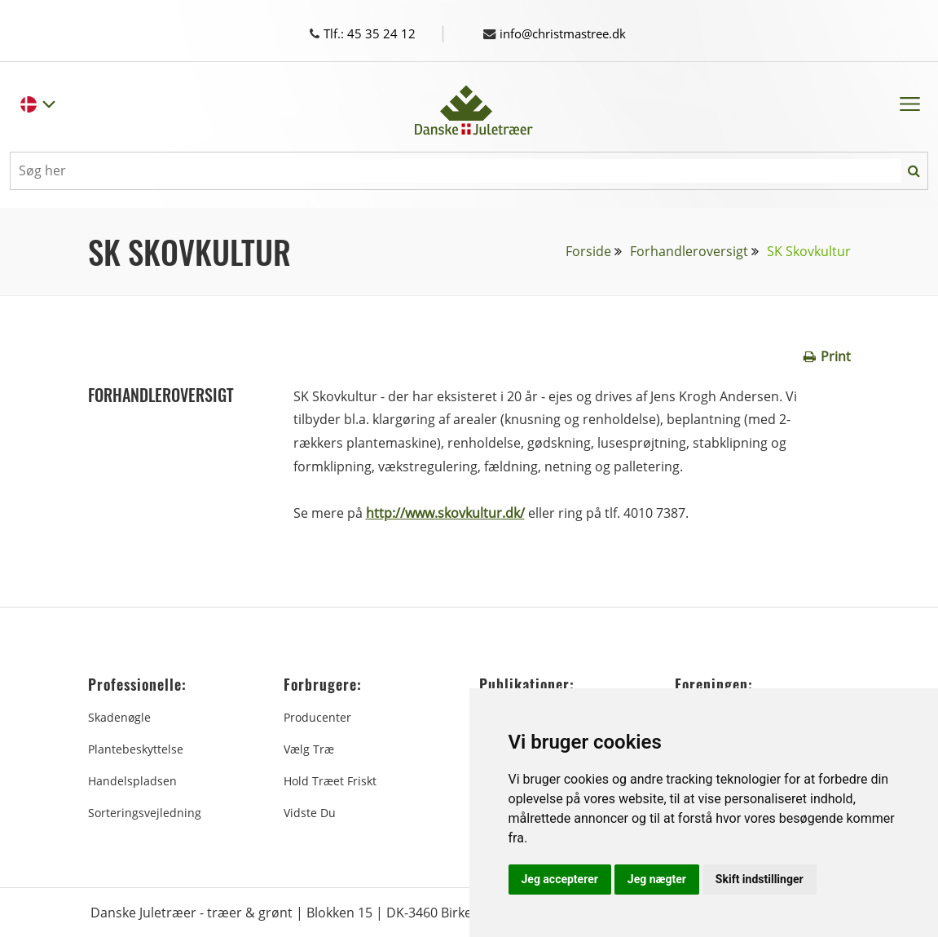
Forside (588, 250)
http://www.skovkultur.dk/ (445, 512)
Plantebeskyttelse (135, 748)
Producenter (317, 716)
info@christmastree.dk (561, 33)
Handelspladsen (132, 780)
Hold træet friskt (330, 780)
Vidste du (310, 812)
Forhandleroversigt (689, 250)
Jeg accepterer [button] (560, 879)
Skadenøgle (119, 716)
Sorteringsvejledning (144, 812)
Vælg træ (309, 748)
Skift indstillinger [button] (760, 879)
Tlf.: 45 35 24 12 (377, 33)
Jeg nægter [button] (657, 879)
